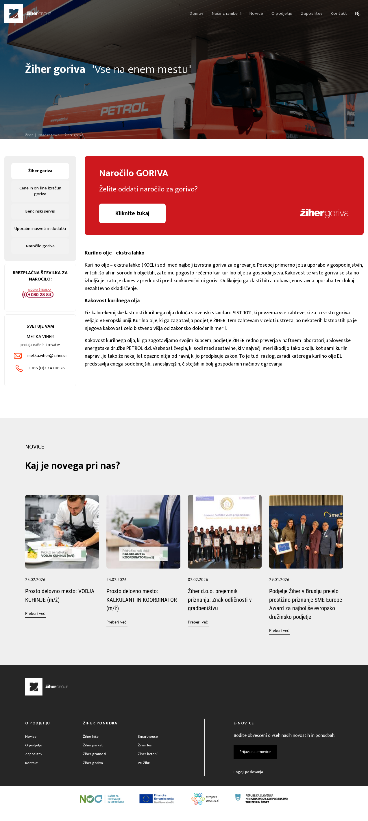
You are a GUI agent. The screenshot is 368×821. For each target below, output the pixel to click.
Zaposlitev (34, 764)
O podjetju (34, 755)
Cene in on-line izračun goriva (40, 192)
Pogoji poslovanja (249, 781)
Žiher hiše (91, 746)
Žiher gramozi (94, 764)
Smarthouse (148, 746)
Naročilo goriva (40, 254)
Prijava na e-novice (255, 761)
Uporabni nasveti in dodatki (40, 233)
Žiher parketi (93, 755)
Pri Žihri (144, 773)
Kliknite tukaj (133, 214)
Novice (30, 746)
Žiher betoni (148, 764)
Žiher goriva (40, 171)
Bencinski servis (40, 213)
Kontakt (31, 773)
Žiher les (145, 755)
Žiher (29, 135)
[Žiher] (27, 13)
